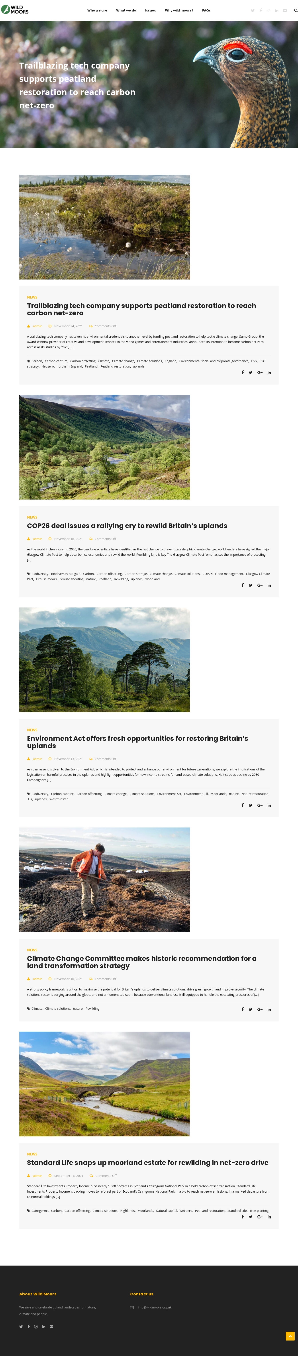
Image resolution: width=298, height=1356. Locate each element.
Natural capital (166, 1211)
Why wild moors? (179, 10)
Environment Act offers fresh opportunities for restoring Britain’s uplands (137, 742)
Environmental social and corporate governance (213, 361)
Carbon (36, 361)
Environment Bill (196, 794)
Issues (150, 10)
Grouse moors (46, 579)
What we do (126, 10)
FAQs (206, 10)
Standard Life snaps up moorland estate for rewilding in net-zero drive (148, 1162)
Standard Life (237, 1211)
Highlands (127, 1211)
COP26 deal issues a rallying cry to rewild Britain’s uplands (127, 526)
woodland (152, 579)
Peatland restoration (115, 366)
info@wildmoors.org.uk (155, 1307)
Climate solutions (149, 361)
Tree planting (259, 1211)
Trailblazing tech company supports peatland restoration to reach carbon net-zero (141, 309)
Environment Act (169, 794)
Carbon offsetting (83, 361)
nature (91, 579)
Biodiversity (39, 574)
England (170, 361)
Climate (103, 361)
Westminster (58, 799)
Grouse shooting (71, 579)
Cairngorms (39, 1211)
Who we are (97, 10)
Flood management (229, 574)
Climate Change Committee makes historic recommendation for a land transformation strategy (142, 962)
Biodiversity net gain (65, 574)
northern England (69, 366)
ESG (254, 361)
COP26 (207, 574)
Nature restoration (255, 794)
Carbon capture (56, 361)
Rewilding (121, 579)
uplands (138, 366)
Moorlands (218, 794)
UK (30, 799)
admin (37, 326)
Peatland (91, 366)
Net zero (47, 366)
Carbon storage (136, 574)
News (32, 297)
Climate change (123, 361)
